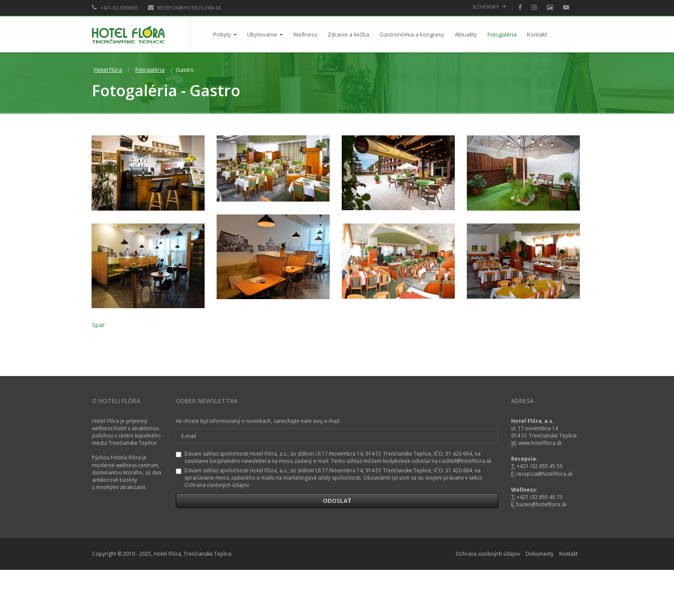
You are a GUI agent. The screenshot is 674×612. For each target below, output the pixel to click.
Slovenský (489, 6)
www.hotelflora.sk (540, 443)
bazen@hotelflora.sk (541, 504)
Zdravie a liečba (348, 34)
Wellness (305, 34)
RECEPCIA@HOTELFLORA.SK (184, 7)
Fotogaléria (502, 34)
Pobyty (225, 34)
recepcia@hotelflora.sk (544, 473)
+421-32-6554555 (115, 7)
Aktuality (466, 34)
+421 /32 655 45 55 (540, 466)
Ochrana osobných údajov (488, 554)
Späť (98, 325)
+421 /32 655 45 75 (540, 497)
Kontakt (537, 34)
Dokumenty (540, 554)
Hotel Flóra (108, 69)
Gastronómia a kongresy (412, 34)
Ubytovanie (265, 34)
